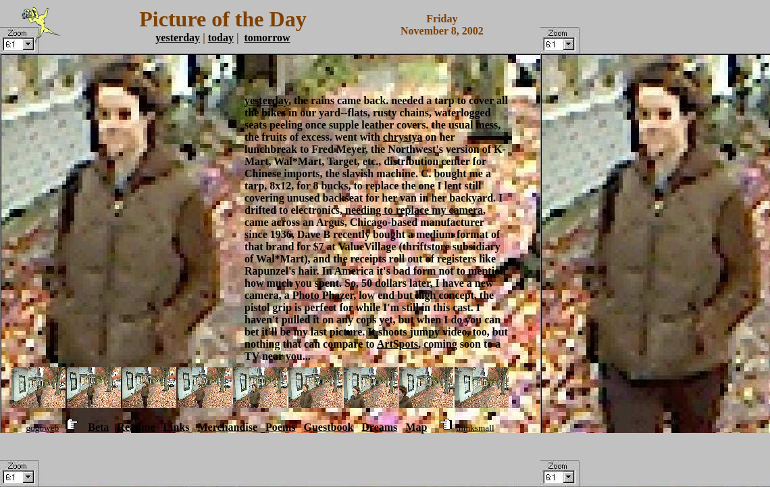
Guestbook (329, 427)
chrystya (403, 137)
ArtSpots (397, 344)
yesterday (177, 37)
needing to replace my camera (414, 210)
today (221, 37)
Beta (98, 427)
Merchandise (227, 427)
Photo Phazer (323, 295)
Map (416, 427)
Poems (280, 427)
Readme (136, 427)
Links (176, 427)
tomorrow (267, 37)
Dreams (379, 427)
